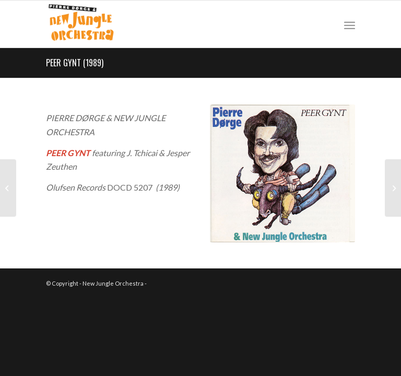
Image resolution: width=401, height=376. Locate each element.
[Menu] (349, 24)
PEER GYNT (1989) (74, 62)
